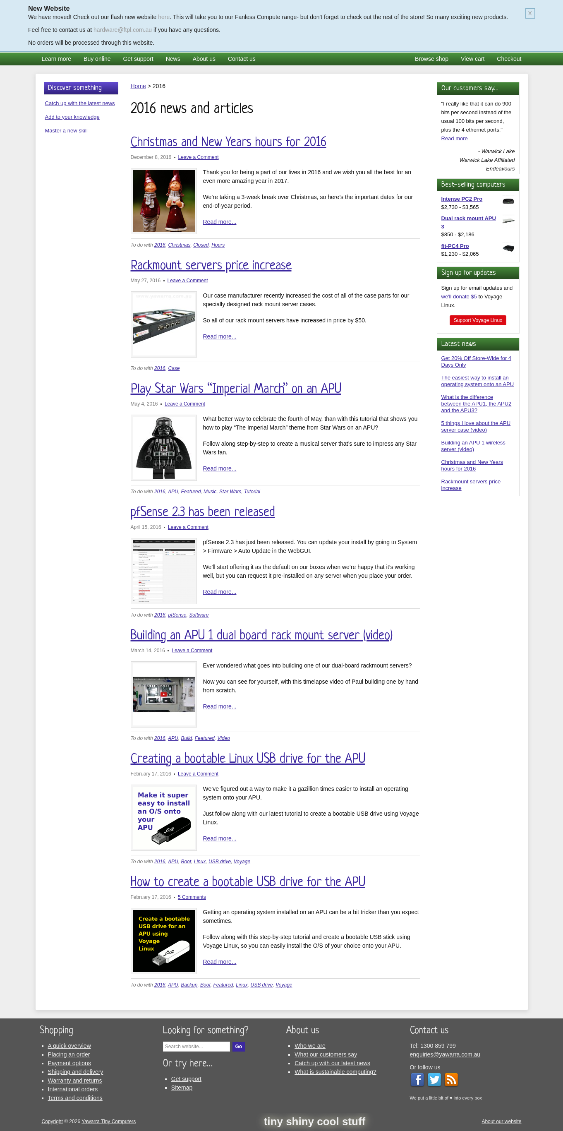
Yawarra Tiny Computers (108, 1121)
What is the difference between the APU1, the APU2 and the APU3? (476, 403)
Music (210, 492)
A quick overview (69, 1045)
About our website (501, 1121)
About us (204, 58)
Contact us (242, 58)
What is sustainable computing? (335, 1072)
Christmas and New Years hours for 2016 (228, 143)
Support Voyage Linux (478, 320)
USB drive (219, 861)
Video (223, 738)
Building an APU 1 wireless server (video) (473, 445)
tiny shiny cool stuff (315, 1121)
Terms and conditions (75, 1098)
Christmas (179, 245)
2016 (159, 245)
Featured (191, 492)
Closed (200, 245)
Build (186, 738)
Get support (138, 58)
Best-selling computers (473, 185)
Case (174, 368)
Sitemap (181, 1087)
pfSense (177, 615)
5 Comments (192, 897)
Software (198, 615)
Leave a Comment (198, 157)
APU (173, 492)
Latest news (458, 344)
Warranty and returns (75, 1080)
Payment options (69, 1063)
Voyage (242, 861)
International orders (73, 1089)
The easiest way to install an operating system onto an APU (477, 381)
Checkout (509, 58)
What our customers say (326, 1054)
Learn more (57, 58)
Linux (200, 861)
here (164, 17)
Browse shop (431, 58)
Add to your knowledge (72, 117)
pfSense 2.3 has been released (203, 513)
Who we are (310, 1045)
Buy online (97, 58)
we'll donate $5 (459, 296)
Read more (454, 138)
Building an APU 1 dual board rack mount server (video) (262, 636)
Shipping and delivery (75, 1072)
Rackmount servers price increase (211, 266)
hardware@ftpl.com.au (122, 29)
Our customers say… (469, 88)
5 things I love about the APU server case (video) (476, 426)
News (173, 58)
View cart (472, 58)
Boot (186, 861)
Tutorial (252, 492)
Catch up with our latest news (332, 1063)
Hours (218, 245)
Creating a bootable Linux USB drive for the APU (248, 759)
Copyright (52, 1121)
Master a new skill (66, 130)
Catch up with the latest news (80, 103)
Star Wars (230, 492)
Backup (189, 985)
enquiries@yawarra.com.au (445, 1054)
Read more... (220, 222)
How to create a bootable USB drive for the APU (248, 883)
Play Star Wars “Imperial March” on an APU (236, 389)
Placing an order (69, 1054)
